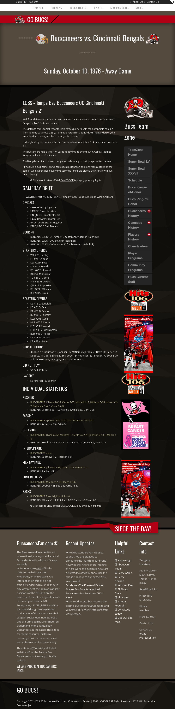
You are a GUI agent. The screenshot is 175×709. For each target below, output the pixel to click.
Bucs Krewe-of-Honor (137, 190)
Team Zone (39, 8)
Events (99, 8)
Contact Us (153, 1)
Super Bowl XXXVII (136, 171)
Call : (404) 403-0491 (27, 1)
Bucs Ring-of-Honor (138, 202)
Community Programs (136, 267)
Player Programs (135, 256)
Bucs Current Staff (138, 279)
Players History (133, 237)
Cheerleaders (138, 246)
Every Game (125, 573)
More (139, 8)
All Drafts (123, 597)
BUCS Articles (78, 8)
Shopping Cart (119, 8)
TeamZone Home (135, 152)
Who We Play (125, 585)
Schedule (135, 180)
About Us (138, 1)
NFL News (58, 8)
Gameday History (135, 225)
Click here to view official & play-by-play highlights (67, 180)
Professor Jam (147, 637)
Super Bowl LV (139, 161)
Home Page (124, 560)
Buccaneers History (137, 213)
